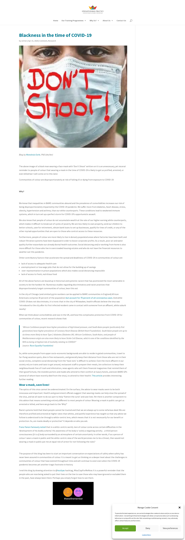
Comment (43, 41)
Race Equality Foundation (41, 345)
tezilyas (61, 470)
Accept (125, 528)
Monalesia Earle (33, 154)
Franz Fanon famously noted (32, 427)
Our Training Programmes (72, 21)
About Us (106, 21)
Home (55, 21)
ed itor (24, 41)
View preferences (170, 528)
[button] (179, 507)
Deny (148, 528)
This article (97, 375)
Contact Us (121, 21)
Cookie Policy (146, 535)
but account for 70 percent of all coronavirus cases (89, 297)
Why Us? (93, 21)
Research (52, 41)
